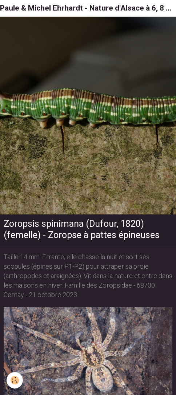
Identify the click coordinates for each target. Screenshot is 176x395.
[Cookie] (15, 380)
